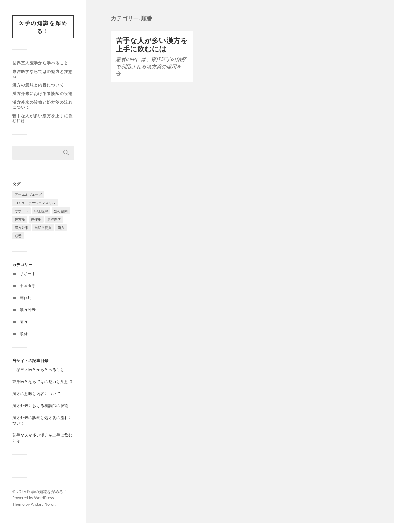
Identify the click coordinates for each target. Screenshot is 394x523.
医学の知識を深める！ (43, 27)
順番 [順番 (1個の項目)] (18, 236)
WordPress (44, 497)
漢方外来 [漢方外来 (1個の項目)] (21, 228)
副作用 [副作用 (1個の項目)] (36, 219)
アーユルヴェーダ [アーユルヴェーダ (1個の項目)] (28, 194)
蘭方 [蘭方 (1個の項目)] (61, 228)
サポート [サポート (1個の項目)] (21, 211)
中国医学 (28, 285)
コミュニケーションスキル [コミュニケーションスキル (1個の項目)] (35, 203)
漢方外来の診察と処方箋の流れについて (42, 105)
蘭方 (24, 321)
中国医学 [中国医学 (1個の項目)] (41, 211)
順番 (24, 333)
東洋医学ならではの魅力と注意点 (42, 74)
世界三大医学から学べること (40, 62)
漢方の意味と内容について (38, 84)
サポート (28, 273)
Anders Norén (43, 504)
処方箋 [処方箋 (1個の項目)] (20, 219)
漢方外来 (28, 309)
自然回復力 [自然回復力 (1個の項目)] (42, 228)
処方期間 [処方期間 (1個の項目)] (61, 211)
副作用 (26, 297)
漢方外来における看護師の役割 (42, 93)
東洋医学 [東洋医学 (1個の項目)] (54, 219)
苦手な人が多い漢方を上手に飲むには (42, 118)
